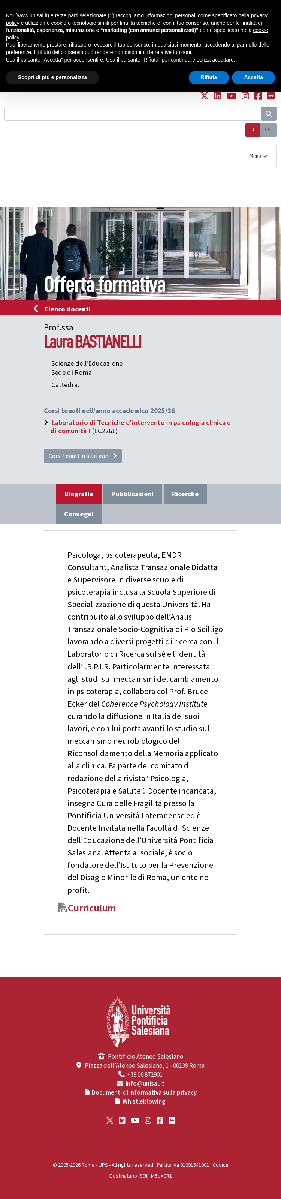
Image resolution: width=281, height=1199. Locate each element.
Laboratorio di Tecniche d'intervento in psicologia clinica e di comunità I (141, 427)
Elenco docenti (64, 309)
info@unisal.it (145, 1083)
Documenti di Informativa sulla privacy (144, 1092)
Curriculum (92, 908)
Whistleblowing (144, 1101)
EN (268, 130)
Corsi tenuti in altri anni (83, 456)
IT (252, 130)
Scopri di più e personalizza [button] (52, 77)
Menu (255, 156)
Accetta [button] (253, 77)
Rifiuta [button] (209, 77)
